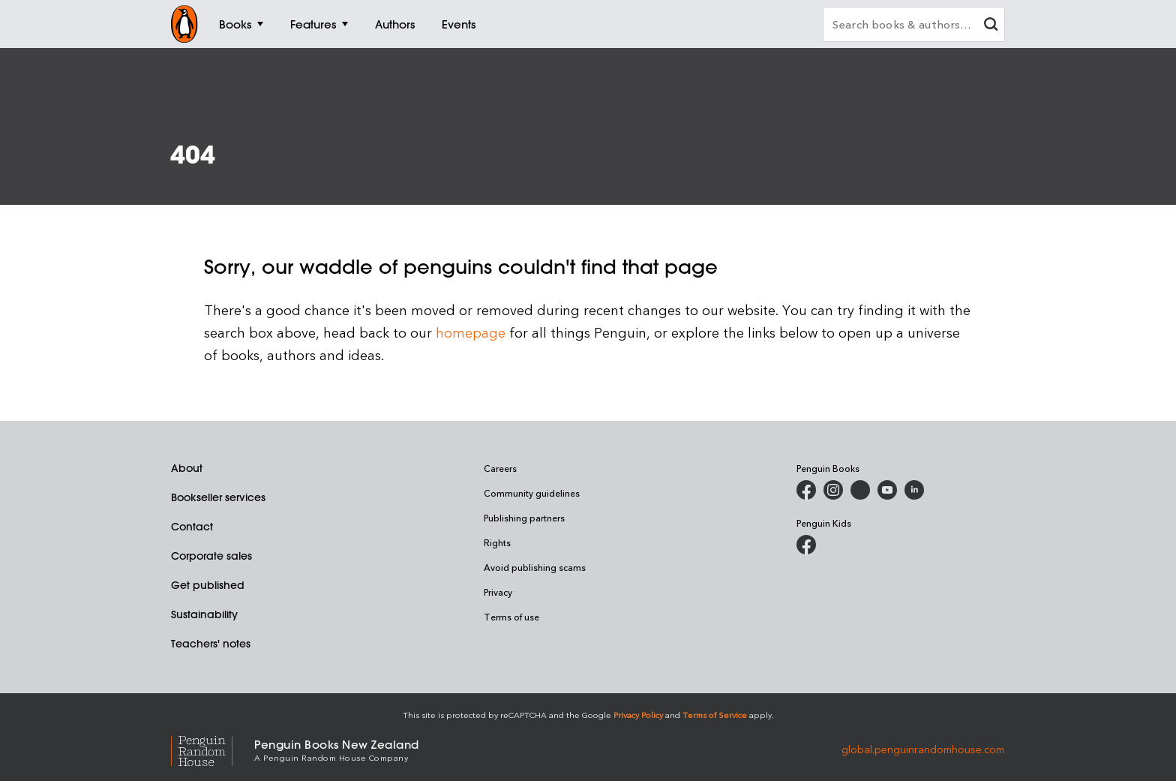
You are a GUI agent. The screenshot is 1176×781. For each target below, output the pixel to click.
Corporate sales (211, 556)
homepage (471, 332)
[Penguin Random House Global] (212, 749)
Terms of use (511, 616)
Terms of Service (714, 714)
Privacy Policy (638, 714)
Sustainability (204, 614)
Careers (500, 468)
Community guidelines (532, 493)
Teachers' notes (210, 643)
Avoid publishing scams (535, 567)
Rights (497, 542)
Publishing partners (524, 517)
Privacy (498, 592)
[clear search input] (991, 26)
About (186, 468)
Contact (192, 526)
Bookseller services (218, 497)
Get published (207, 585)
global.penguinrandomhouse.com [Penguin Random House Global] (923, 749)
